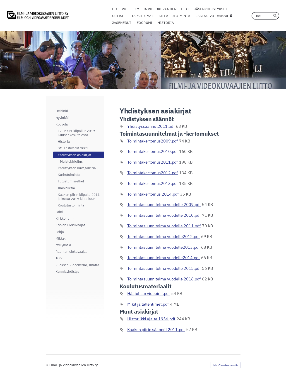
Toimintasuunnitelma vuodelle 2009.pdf (164, 204)
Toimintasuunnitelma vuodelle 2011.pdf (164, 225)
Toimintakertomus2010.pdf (152, 151)
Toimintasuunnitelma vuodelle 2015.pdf (164, 268)
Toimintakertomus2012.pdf (152, 172)
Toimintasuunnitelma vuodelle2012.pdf (163, 236)
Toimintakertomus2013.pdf (152, 183)
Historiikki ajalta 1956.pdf (151, 319)
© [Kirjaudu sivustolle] (47, 365)
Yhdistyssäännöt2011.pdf (151, 126)
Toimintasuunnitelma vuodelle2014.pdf (163, 257)
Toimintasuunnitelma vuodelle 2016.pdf (164, 279)
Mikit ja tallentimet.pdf (148, 304)
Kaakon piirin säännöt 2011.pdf (156, 329)
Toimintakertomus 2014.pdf (153, 194)
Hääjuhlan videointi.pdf (148, 293)
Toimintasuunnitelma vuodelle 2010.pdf (164, 215)
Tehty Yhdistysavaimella (225, 364)
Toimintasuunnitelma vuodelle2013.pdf (163, 247)
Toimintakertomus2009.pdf (152, 141)
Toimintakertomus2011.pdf (152, 162)
